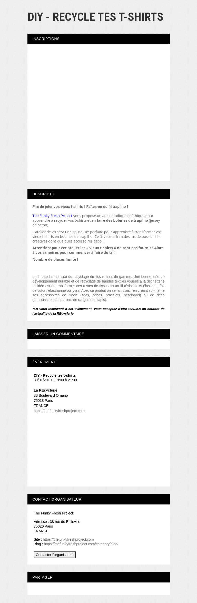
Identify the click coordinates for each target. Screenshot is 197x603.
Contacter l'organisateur (55, 555)
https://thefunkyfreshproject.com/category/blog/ (81, 544)
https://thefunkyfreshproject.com (59, 411)
